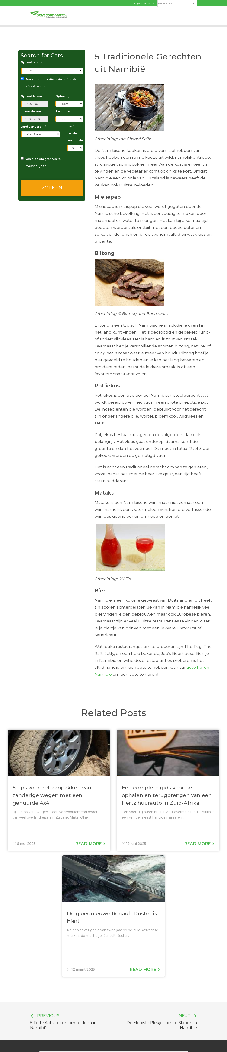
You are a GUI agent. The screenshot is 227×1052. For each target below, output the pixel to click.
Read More (90, 843)
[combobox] (52, 71)
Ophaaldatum (31, 96)
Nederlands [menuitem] (165, 3)
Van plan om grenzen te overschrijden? (41, 162)
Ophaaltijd (63, 96)
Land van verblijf (33, 126)
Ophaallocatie (31, 62)
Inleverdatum (31, 111)
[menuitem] (177, 3)
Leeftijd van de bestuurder (75, 133)
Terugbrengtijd (67, 111)
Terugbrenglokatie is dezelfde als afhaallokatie (49, 82)
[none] (177, 3)
